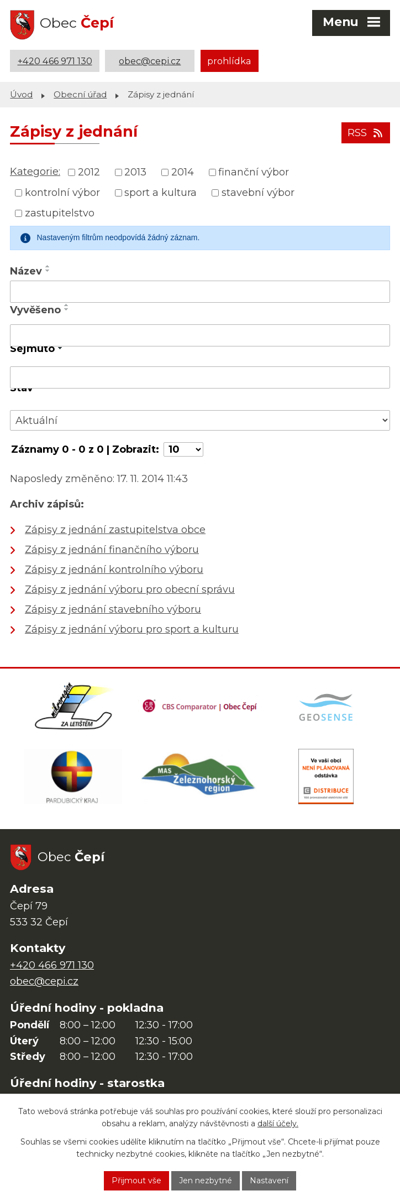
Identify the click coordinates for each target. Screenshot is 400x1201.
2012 (89, 172)
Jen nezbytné (205, 1181)
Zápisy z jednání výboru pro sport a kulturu (132, 629)
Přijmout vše (136, 1181)
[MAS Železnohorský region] (199, 776)
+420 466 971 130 (55, 60)
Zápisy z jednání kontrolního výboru (114, 569)
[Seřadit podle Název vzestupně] (48, 266)
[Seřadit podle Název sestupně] (48, 270)
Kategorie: (35, 171)
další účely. (277, 1124)
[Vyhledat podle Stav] (200, 420)
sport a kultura (160, 193)
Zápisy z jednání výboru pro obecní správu (130, 589)
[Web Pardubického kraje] (72, 776)
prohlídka (229, 60)
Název (26, 271)
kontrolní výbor (62, 193)
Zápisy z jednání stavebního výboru (113, 609)
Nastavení (269, 1181)
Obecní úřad (80, 94)
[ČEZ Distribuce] (326, 776)
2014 (182, 172)
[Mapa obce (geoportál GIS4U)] (327, 706)
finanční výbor (253, 172)
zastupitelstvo (59, 213)
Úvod (21, 94)
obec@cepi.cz (150, 60)
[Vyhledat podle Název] (200, 292)
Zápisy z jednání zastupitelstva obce (115, 530)
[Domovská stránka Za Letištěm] (73, 706)
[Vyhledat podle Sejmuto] (200, 377)
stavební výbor (258, 193)
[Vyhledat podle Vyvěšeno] (200, 335)
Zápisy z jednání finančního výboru (112, 549)
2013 (135, 172)
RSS (366, 133)
